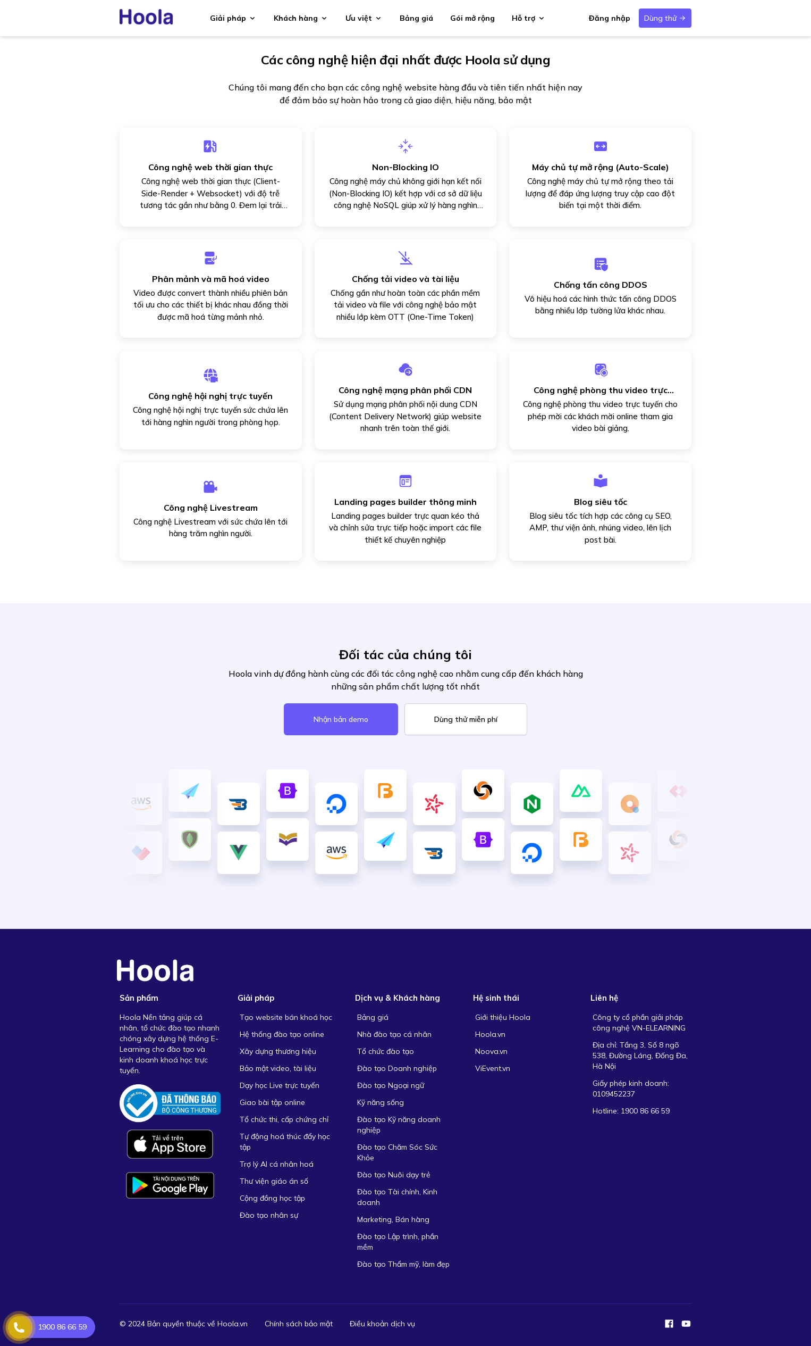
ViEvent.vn (492, 1068)
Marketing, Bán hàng (393, 1219)
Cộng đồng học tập (272, 1198)
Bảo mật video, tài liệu (278, 1068)
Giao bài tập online (272, 1102)
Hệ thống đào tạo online (282, 1034)
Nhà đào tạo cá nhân (394, 1034)
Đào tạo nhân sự (269, 1215)
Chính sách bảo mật (299, 1323)
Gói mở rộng (472, 18)
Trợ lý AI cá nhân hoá (277, 1164)
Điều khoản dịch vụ (382, 1323)
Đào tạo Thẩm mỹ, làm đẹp (403, 1264)
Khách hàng (301, 18)
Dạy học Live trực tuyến (279, 1085)
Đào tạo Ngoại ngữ (390, 1085)
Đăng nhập (609, 18)
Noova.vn (491, 1051)
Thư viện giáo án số (274, 1181)
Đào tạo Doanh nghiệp (397, 1068)
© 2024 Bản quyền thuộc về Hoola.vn (184, 1323)
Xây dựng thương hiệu (278, 1051)
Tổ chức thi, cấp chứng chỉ (284, 1119)
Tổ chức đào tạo (385, 1051)
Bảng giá (416, 18)
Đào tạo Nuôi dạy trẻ (393, 1174)
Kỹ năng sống (380, 1102)
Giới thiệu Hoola (502, 1017)
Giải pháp (233, 18)
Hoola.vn (490, 1034)
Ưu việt (364, 18)
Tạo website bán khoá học (286, 1017)
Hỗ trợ (529, 18)
